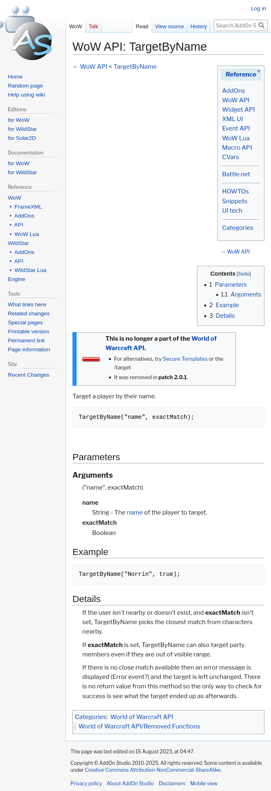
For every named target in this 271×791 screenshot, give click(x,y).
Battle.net (236, 174)
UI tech (232, 210)
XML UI (232, 119)
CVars (230, 157)
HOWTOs (235, 191)
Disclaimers (172, 783)
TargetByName (135, 66)
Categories (237, 227)
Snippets (234, 201)
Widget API (238, 109)
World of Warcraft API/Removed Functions (139, 726)
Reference (241, 74)
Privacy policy (86, 783)
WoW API (235, 100)
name (135, 512)
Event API (236, 128)
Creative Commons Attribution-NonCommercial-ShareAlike (152, 770)
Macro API (237, 147)
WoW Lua (236, 138)
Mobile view (203, 783)
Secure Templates (185, 358)
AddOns (233, 90)
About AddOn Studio (130, 783)
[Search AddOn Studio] (241, 25)
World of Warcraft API (142, 717)
